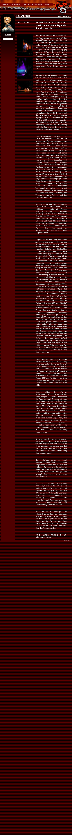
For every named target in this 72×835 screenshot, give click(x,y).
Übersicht (8, 35)
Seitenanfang (66, 541)
